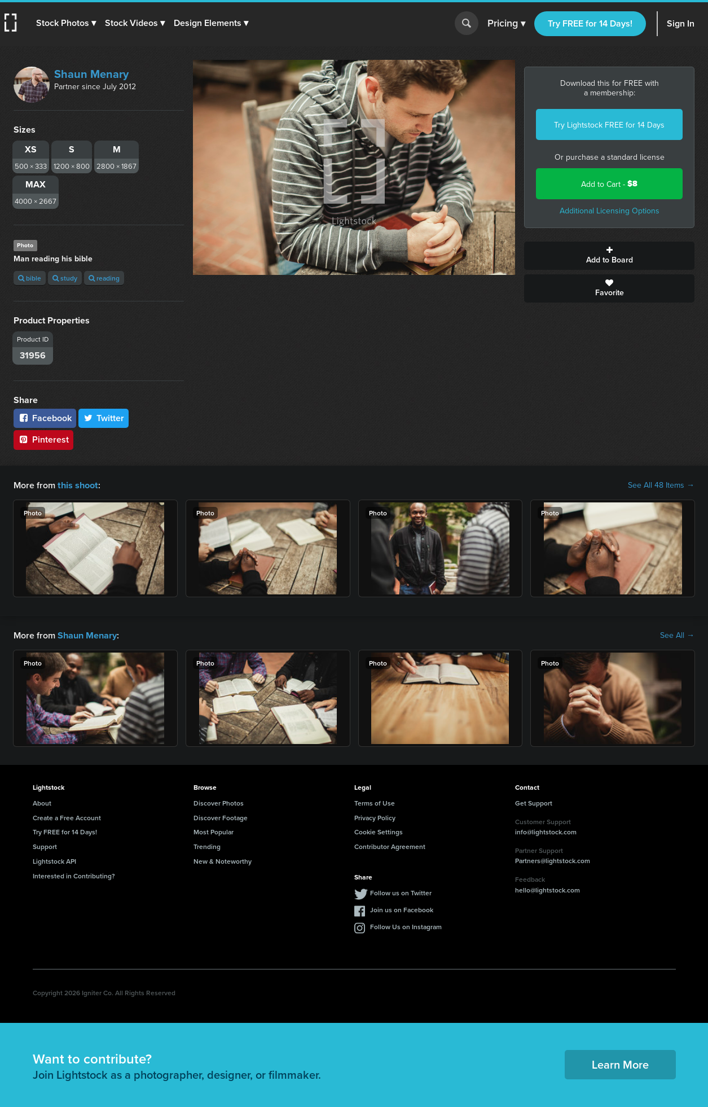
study (64, 278)
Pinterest (43, 439)
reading (104, 278)
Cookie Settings (378, 830)
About (42, 802)
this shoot (77, 484)
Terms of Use (374, 802)
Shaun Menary (91, 73)
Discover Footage (221, 816)
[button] (66, 23)
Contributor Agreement (389, 845)
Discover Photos (219, 802)
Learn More (620, 1063)
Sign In (680, 23)
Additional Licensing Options (609, 210)
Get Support (533, 802)
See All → (677, 634)
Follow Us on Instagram (406, 925)
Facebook (45, 418)
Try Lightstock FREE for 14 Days (609, 124)
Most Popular (214, 830)
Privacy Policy (374, 816)
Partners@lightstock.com (552, 859)
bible (29, 278)
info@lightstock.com (546, 830)
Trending (207, 845)
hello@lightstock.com (547, 889)
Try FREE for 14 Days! (590, 23)
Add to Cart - (609, 184)
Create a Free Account (67, 816)
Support (45, 845)
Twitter (104, 418)
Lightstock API (54, 860)
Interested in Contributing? (74, 875)
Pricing (506, 23)
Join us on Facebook (401, 908)
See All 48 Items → (661, 485)
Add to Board (609, 255)
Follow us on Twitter (401, 891)
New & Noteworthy (223, 860)
